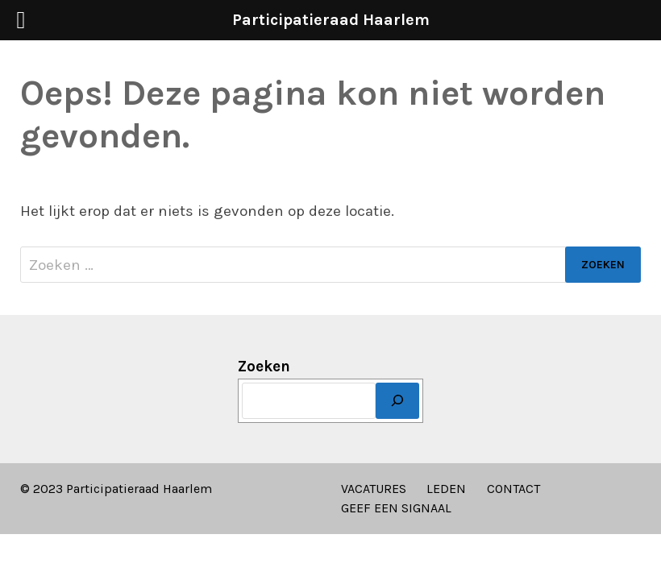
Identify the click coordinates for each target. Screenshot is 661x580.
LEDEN (446, 488)
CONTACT (513, 488)
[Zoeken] (397, 401)
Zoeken (264, 366)
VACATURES (373, 488)
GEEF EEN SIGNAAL (396, 508)
